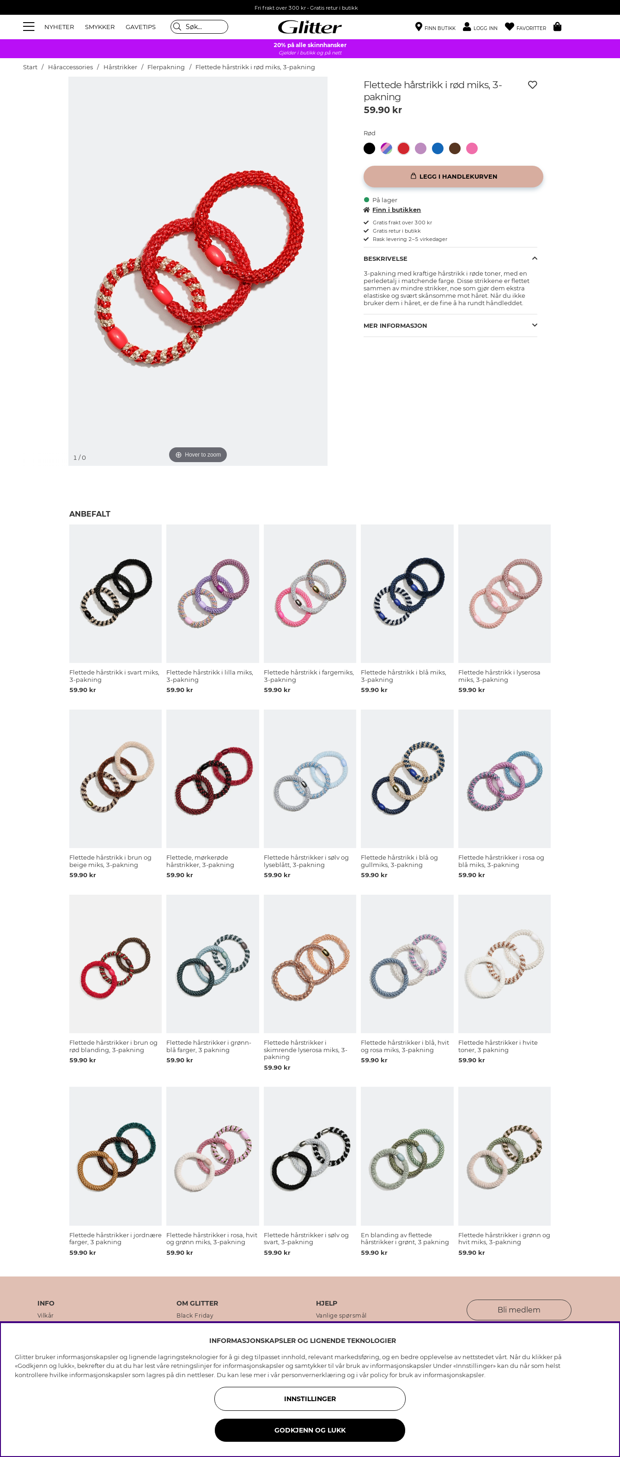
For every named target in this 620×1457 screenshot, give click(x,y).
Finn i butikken (392, 209)
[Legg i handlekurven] (453, 176)
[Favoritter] (529, 27)
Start (30, 67)
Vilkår (45, 1316)
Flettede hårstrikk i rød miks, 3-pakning (255, 67)
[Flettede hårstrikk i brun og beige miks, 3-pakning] (457, 148)
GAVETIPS (141, 26)
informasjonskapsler (453, 1375)
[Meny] (30, 26)
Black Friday (194, 1316)
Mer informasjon (395, 325)
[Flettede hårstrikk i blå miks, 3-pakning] (440, 148)
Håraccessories (70, 67)
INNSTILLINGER (310, 1399)
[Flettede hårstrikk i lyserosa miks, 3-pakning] (474, 148)
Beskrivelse (385, 258)
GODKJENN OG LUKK (310, 1430)
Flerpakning (166, 67)
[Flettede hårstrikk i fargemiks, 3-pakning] (389, 148)
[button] (484, 27)
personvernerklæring (313, 1375)
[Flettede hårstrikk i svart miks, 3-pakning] (372, 148)
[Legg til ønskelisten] (532, 85)
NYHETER (59, 26)
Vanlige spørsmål (341, 1316)
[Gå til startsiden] (310, 26)
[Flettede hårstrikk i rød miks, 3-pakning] (406, 148)
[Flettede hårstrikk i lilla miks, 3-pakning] (423, 148)
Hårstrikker (120, 67)
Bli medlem (519, 1310)
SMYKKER (100, 26)
